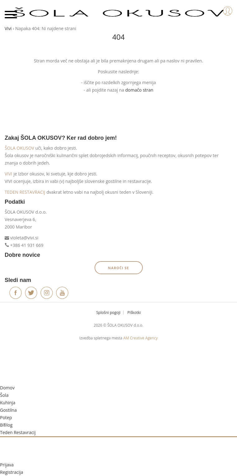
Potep (6, 417)
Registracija (11, 472)
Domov (7, 388)
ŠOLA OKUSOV (19, 148)
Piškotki (134, 312)
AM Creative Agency (140, 338)
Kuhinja (7, 403)
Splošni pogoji (108, 312)
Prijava (7, 465)
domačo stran (139, 90)
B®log (6, 425)
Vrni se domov (118, 116)
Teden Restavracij (17, 432)
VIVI (8, 174)
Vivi (8, 28)
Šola (4, 395)
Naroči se (118, 267)
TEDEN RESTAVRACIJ (25, 192)
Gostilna (8, 410)
